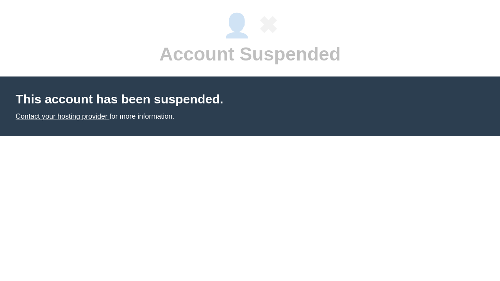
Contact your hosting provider (62, 116)
